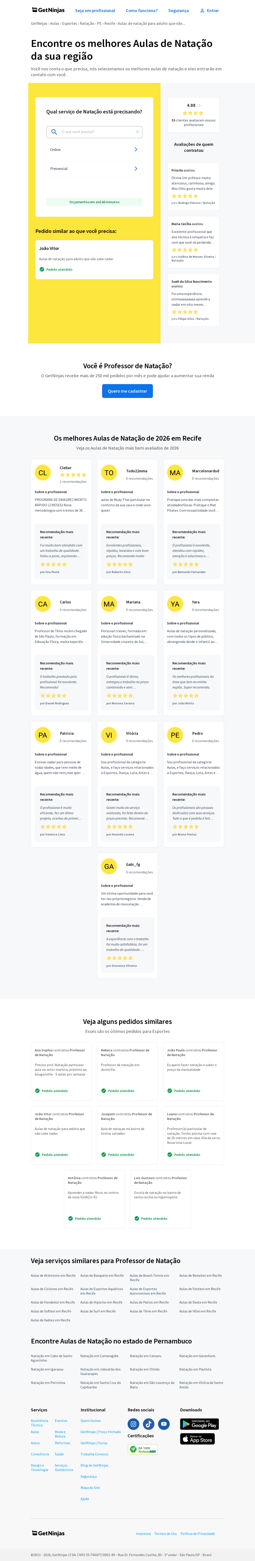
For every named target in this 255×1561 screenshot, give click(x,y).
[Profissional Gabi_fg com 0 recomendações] (127, 916)
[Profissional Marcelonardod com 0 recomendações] (193, 522)
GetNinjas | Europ (94, 1443)
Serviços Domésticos (64, 1467)
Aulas (54, 23)
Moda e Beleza (60, 1433)
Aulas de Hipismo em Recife (101, 1302)
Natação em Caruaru (145, 1356)
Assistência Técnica (39, 1422)
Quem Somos (91, 1420)
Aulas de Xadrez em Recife (50, 1320)
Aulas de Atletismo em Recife (53, 1275)
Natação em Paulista (195, 1369)
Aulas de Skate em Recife (198, 1302)
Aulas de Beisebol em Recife (200, 1275)
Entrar (209, 10)
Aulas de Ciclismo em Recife (52, 1289)
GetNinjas (39, 23)
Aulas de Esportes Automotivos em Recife (148, 1291)
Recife (109, 23)
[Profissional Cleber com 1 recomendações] (61, 522)
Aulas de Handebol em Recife (53, 1302)
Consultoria (40, 1454)
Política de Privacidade (197, 1533)
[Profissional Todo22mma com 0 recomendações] (127, 522)
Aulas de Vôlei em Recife (197, 1311)
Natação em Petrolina (48, 1382)
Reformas (62, 1443)
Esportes (69, 23)
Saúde (59, 1454)
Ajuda (85, 1498)
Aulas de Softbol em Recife (51, 1311)
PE (99, 23)
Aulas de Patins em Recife (149, 1302)
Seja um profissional (95, 10)
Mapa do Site (90, 1487)
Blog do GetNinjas (94, 1465)
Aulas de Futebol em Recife (200, 1289)
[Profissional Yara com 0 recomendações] (193, 653)
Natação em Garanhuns (197, 1356)
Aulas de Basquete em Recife (102, 1275)
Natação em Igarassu (47, 1369)
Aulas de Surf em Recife (98, 1311)
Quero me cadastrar (127, 391)
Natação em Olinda (144, 1369)
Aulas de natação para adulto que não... (151, 23)
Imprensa (143, 1533)
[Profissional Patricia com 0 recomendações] (61, 784)
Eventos (61, 1420)
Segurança (178, 10)
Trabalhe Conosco (94, 1454)
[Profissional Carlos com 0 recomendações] (61, 653)
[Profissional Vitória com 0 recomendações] (127, 784)
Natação (87, 23)
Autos (35, 1443)
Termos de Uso (165, 1533)
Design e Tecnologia (39, 1467)
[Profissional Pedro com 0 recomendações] (193, 784)
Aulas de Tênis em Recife (148, 1311)
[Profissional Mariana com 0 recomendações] (127, 653)
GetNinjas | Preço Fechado (101, 1431)
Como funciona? (142, 10)
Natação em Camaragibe (99, 1356)
